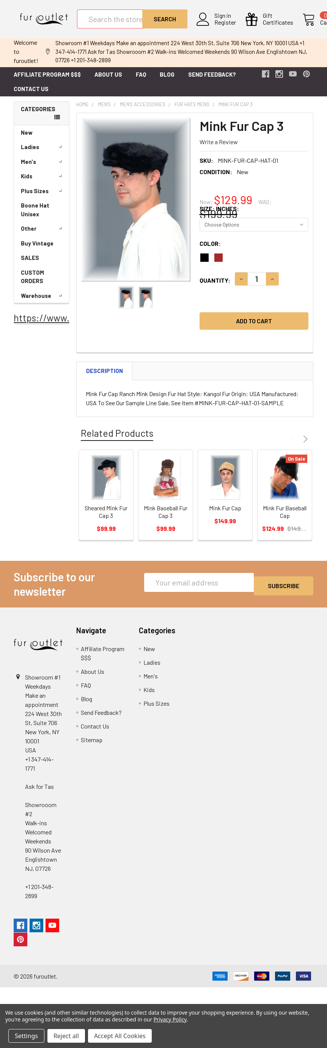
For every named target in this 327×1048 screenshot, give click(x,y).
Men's (43, 167)
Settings (26, 1036)
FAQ (141, 80)
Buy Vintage (37, 249)
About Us (108, 80)
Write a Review (219, 147)
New (27, 138)
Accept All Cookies (120, 1036)
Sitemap (91, 745)
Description (104, 376)
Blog (167, 80)
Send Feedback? (212, 80)
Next (304, 445)
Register (222, 27)
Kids (43, 182)
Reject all (66, 1036)
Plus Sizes (43, 197)
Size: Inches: (219, 214)
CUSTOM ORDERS (32, 283)
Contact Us (31, 94)
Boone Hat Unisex (35, 215)
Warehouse (43, 301)
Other (43, 234)
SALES (30, 263)
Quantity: (215, 286)
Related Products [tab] (117, 439)
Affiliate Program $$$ (47, 80)
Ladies (43, 152)
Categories (38, 115)
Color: (210, 249)
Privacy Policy (170, 1019)
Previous (293, 445)
